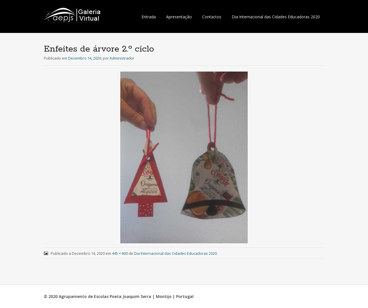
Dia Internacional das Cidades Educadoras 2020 (276, 16)
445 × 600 (120, 253)
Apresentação (179, 16)
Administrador (122, 58)
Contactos (211, 16)
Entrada (148, 16)
